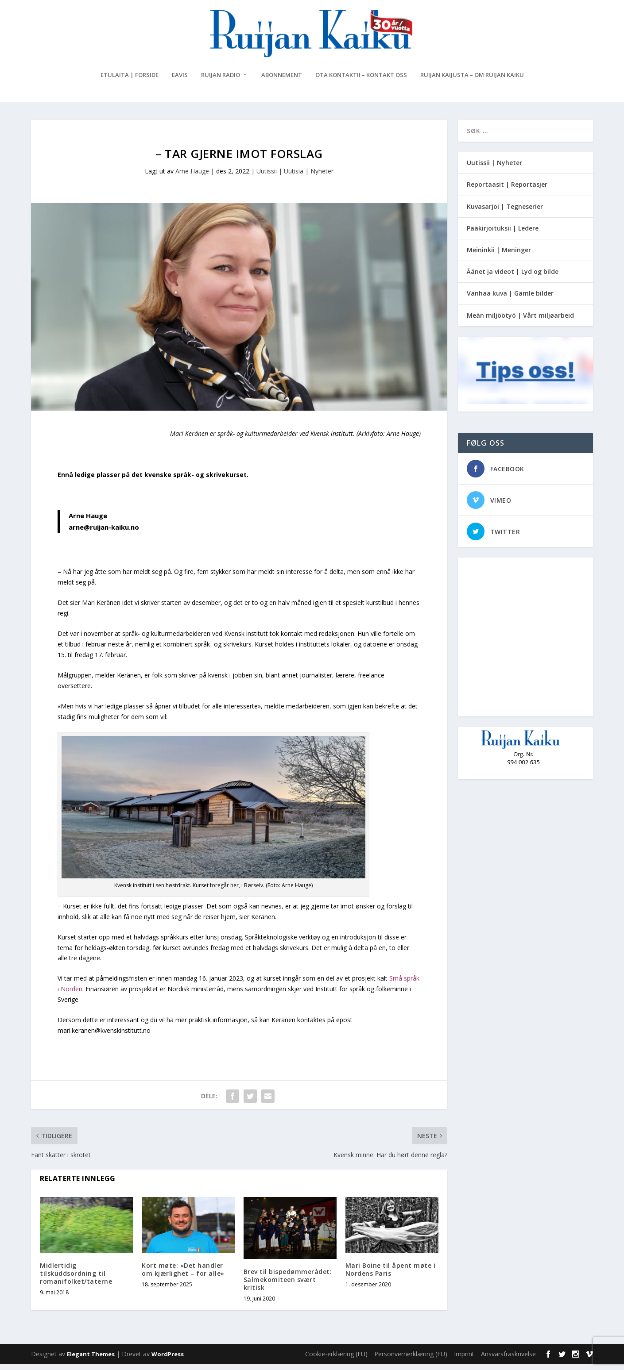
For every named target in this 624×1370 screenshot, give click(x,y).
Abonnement (281, 81)
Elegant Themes (91, 1360)
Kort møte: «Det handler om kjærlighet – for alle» (183, 1275)
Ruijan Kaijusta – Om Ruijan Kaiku (472, 81)
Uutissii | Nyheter (494, 168)
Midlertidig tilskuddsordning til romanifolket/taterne (76, 1279)
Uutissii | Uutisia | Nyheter (294, 177)
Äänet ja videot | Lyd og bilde (512, 277)
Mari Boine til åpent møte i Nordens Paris (390, 1275)
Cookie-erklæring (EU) (336, 1359)
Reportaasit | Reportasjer (507, 190)
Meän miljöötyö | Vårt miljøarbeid (520, 320)
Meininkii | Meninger (499, 255)
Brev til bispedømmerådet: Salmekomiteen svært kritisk (288, 1285)
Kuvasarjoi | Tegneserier (505, 212)
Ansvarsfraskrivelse (508, 1359)
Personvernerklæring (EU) (410, 1359)
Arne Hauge (192, 177)
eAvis (180, 81)
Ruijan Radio (220, 81)
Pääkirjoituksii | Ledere (503, 234)
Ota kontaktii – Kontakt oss (361, 81)
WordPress (167, 1360)
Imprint (464, 1359)
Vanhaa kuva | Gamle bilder (510, 299)
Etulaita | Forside (130, 81)
